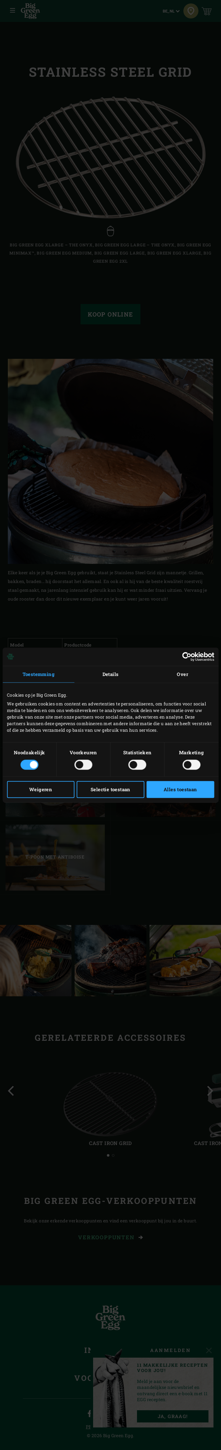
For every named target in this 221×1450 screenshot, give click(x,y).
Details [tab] (111, 674)
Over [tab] (182, 674)
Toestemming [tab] (39, 674)
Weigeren (40, 789)
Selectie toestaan (110, 789)
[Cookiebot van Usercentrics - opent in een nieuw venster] (186, 656)
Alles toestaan (180, 789)
